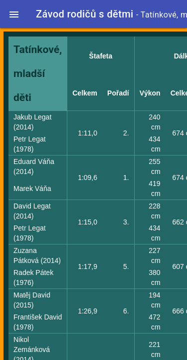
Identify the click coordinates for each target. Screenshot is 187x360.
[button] (14, 14)
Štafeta (101, 56)
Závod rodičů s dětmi (85, 14)
